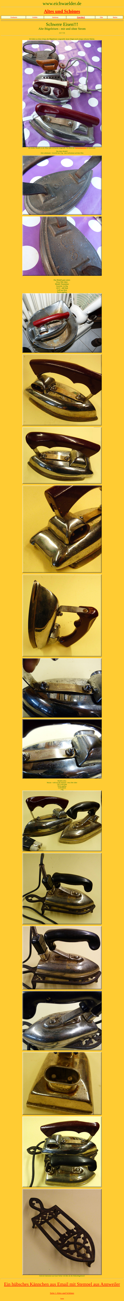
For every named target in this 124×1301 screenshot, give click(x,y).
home (62, 1298)
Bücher (115, 17)
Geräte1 (81, 17)
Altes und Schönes (62, 11)
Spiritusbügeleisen (81, 148)
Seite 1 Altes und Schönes (62, 1293)
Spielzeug (55, 17)
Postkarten (14, 17)
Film (101, 17)
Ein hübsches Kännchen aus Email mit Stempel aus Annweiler (62, 1284)
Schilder (34, 17)
